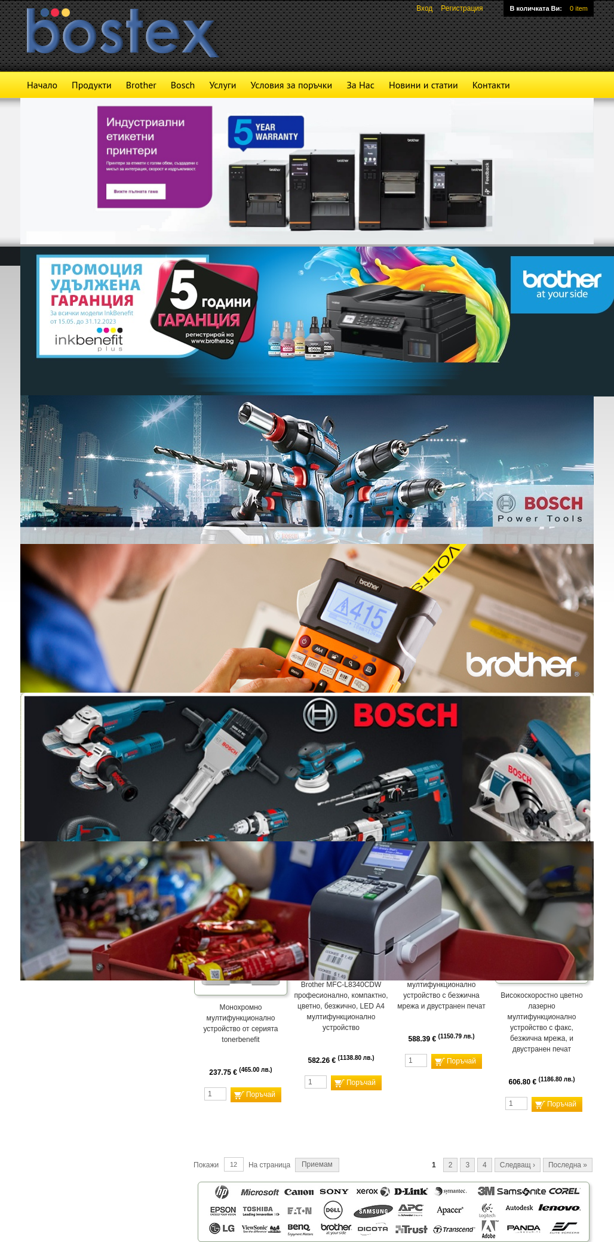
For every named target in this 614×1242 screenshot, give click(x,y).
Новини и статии (423, 85)
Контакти (491, 85)
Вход (424, 8)
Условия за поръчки (291, 85)
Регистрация (462, 8)
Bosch (183, 85)
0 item (579, 8)
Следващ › (517, 1165)
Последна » (567, 1165)
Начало (42, 85)
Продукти (92, 85)
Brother (141, 85)
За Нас (360, 85)
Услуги (222, 85)
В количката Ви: (535, 8)
